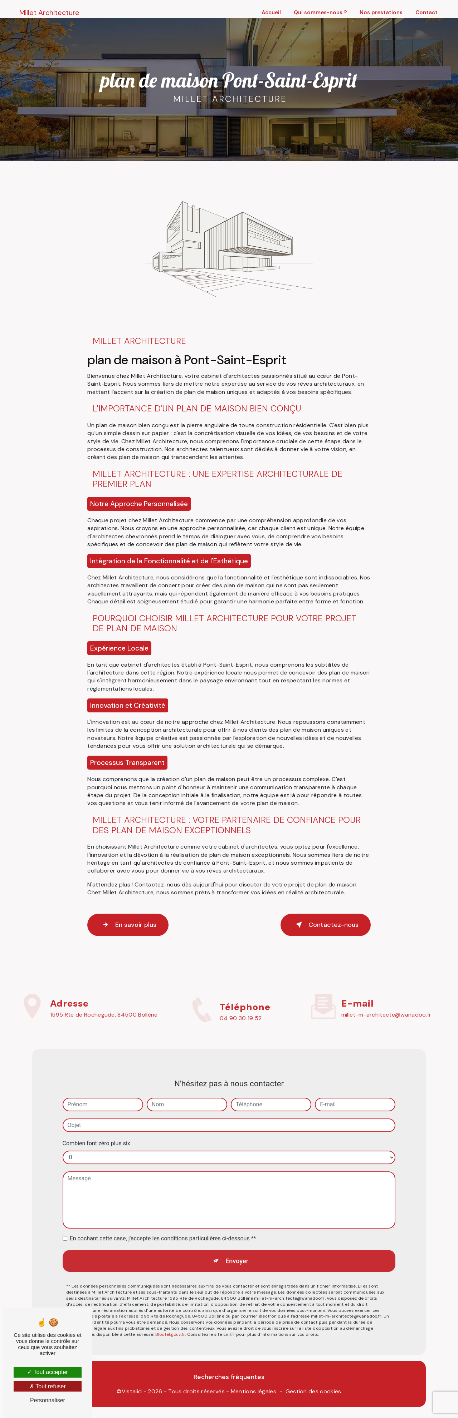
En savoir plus (132, 925)
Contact (425, 12)
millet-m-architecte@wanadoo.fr (386, 1003)
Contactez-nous (321, 925)
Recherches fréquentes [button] (229, 1379)
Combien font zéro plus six (96, 1131)
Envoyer (237, 1250)
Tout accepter (47, 1372)
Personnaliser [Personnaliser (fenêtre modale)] (47, 1400)
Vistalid (132, 1393)
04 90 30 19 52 (241, 1029)
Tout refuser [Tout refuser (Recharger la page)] (47, 1386)
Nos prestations (380, 12)
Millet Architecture (50, 12)
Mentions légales (253, 1393)
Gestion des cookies (313, 1393)
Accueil (270, 12)
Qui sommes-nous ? (319, 12)
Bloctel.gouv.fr (170, 1324)
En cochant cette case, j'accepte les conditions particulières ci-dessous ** (163, 1226)
